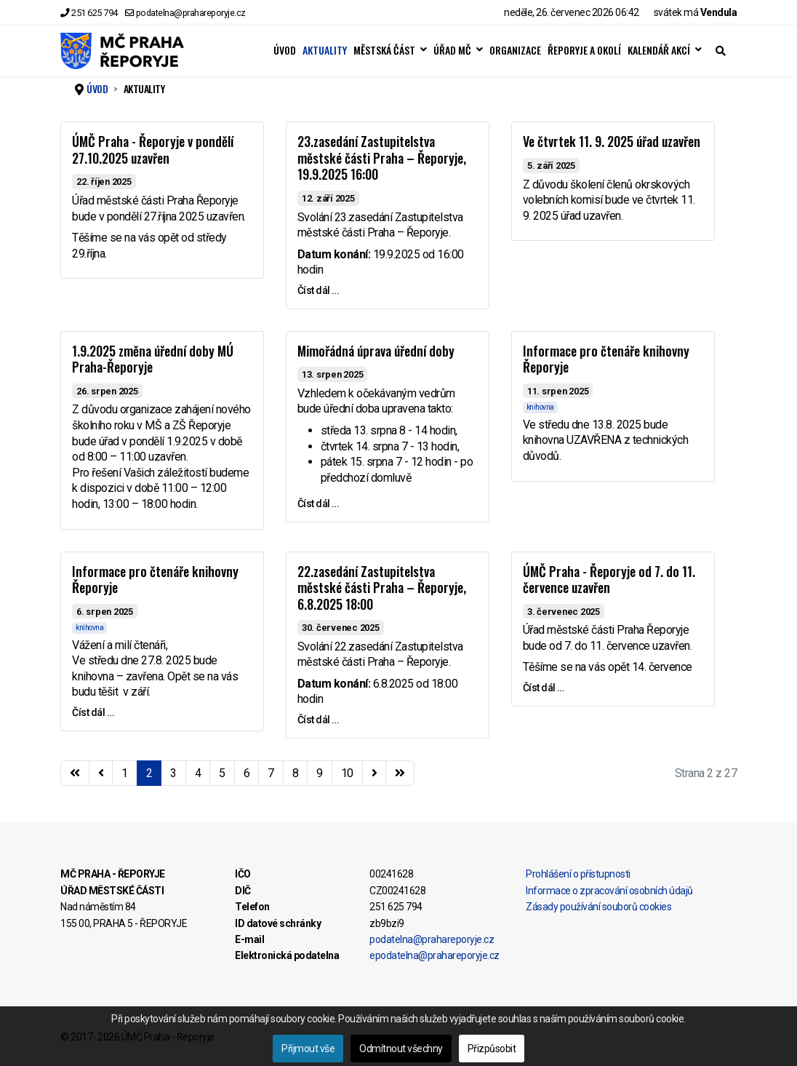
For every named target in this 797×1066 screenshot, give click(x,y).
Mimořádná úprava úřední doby (375, 350)
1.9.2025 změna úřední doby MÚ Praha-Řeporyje (152, 359)
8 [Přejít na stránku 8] (295, 773)
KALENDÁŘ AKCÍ (659, 50)
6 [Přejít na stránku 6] (247, 773)
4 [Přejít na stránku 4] (198, 773)
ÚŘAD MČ (452, 50)
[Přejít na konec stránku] (399, 773)
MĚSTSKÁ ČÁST (384, 50)
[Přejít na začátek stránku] (74, 773)
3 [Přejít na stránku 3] (173, 773)
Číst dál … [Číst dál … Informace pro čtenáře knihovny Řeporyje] (92, 712)
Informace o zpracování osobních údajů (609, 890)
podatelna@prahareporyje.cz (191, 12)
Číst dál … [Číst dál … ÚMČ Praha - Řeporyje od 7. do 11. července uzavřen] (543, 687)
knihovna (540, 407)
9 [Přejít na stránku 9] (319, 773)
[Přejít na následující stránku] (374, 773)
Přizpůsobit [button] (492, 1048)
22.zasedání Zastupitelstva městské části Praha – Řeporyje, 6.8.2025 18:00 (381, 587)
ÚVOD (284, 50)
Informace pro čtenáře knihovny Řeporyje (606, 359)
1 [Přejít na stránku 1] (124, 773)
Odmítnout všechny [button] (401, 1048)
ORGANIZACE (515, 50)
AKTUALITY (325, 50)
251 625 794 (94, 12)
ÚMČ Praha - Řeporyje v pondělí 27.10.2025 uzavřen (152, 149)
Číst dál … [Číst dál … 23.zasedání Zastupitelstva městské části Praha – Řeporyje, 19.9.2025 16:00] (318, 290)
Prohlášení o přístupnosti (578, 874)
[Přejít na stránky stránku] (101, 773)
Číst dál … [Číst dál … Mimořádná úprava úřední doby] (318, 503)
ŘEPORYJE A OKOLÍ (584, 50)
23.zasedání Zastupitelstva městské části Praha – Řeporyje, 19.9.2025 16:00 (381, 157)
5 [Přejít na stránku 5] (222, 773)
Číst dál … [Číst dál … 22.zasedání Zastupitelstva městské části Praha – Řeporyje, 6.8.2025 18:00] (318, 719)
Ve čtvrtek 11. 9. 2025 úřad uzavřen (611, 141)
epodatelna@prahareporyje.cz (434, 955)
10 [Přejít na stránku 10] (347, 773)
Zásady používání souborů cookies (598, 906)
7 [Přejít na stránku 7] (271, 773)
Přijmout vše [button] (308, 1048)
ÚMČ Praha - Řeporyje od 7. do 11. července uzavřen (609, 579)
